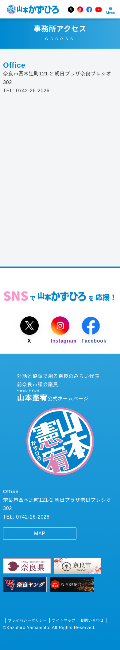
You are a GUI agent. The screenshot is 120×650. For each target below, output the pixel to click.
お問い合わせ (92, 620)
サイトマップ (63, 620)
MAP (39, 533)
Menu (110, 11)
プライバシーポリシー (27, 620)
